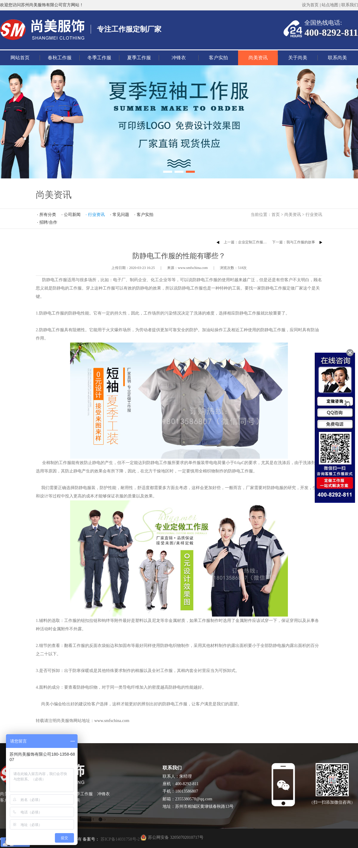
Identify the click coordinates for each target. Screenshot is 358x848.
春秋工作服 (60, 57)
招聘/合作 (48, 222)
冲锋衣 (179, 57)
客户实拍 (218, 57)
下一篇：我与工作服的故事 (293, 242)
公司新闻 (72, 214)
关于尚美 (297, 57)
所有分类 (47, 214)
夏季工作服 (139, 57)
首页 (275, 214)
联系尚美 (337, 57)
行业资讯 (313, 214)
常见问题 (120, 214)
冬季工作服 (99, 57)
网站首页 (20, 57)
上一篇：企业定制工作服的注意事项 (252, 242)
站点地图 (330, 5)
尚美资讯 (258, 57)
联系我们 (349, 5)
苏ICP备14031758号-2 (119, 839)
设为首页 (310, 5)
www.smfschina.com (111, 720)
